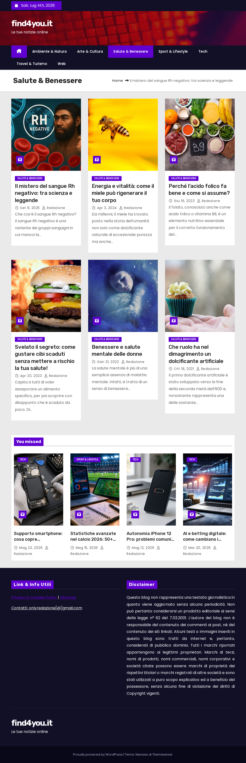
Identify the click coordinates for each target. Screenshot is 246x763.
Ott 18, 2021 (184, 368)
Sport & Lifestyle (173, 51)
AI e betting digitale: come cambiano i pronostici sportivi (204, 539)
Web (62, 63)
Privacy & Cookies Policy (34, 597)
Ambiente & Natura (49, 51)
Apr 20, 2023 (31, 375)
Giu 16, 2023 (185, 200)
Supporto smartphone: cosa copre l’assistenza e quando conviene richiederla (38, 542)
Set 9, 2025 (30, 207)
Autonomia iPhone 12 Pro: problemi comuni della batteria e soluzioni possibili (149, 542)
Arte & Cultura (90, 51)
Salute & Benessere (130, 51)
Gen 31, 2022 (108, 361)
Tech (203, 51)
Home (117, 80)
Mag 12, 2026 (143, 547)
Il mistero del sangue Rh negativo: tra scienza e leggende (45, 193)
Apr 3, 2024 (107, 207)
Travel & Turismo (32, 63)
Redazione (53, 207)
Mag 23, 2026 (31, 547)
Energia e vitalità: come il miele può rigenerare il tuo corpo (123, 193)
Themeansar (162, 754)
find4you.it (31, 23)
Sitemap (68, 597)
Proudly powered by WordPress (98, 754)
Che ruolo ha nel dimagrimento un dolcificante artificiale (196, 354)
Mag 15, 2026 (87, 547)
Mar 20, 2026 (200, 547)
